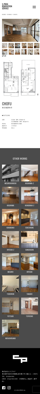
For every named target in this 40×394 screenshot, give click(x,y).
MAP (35, 374)
